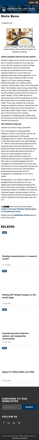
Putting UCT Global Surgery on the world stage (19, 296)
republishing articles (21, 215)
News (4, 232)
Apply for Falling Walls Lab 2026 (18, 372)
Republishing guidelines (19, 438)
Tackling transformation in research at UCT (19, 257)
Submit (29, 407)
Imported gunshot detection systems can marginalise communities (15, 336)
